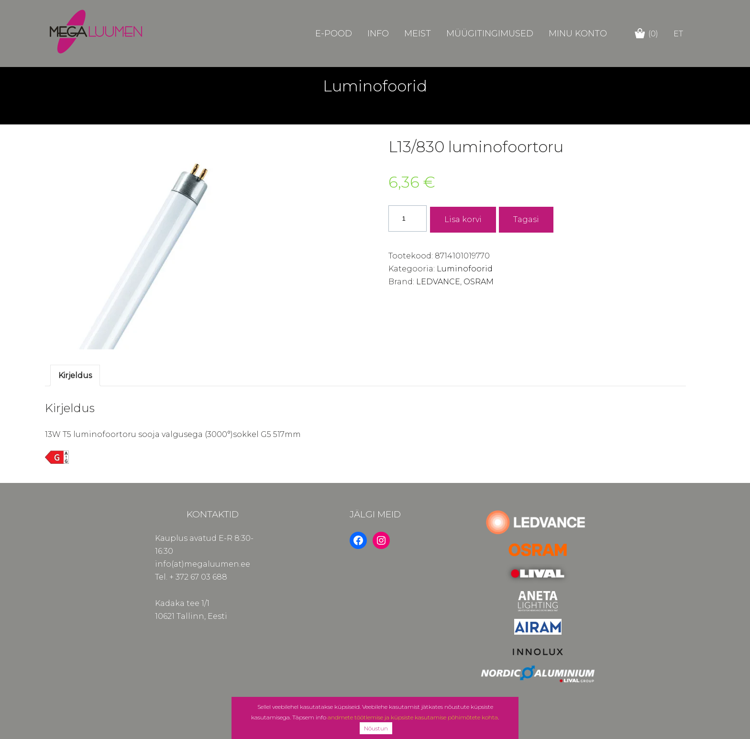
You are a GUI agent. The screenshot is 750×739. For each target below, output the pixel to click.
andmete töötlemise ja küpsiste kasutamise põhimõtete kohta (413, 717)
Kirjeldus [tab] (75, 375)
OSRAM (478, 281)
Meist (417, 33)
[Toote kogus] (407, 218)
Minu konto (578, 33)
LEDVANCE (438, 281)
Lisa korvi (463, 219)
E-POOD (333, 33)
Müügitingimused (489, 33)
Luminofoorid (465, 268)
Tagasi (526, 219)
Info (378, 33)
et (678, 33)
